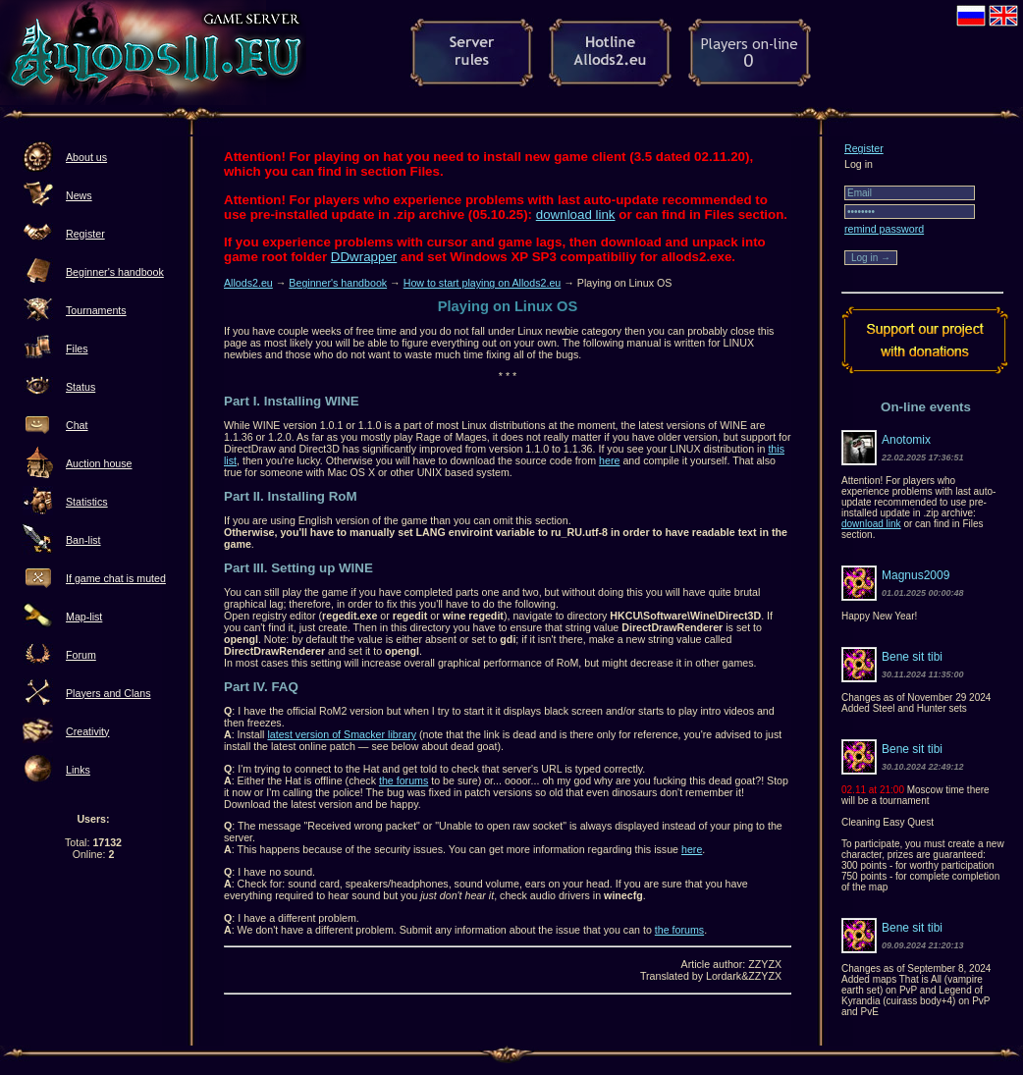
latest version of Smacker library (341, 734)
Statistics (87, 502)
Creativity (87, 731)
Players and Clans (108, 693)
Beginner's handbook (115, 272)
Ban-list (83, 540)
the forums (403, 780)
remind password (884, 229)
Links (78, 770)
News (79, 195)
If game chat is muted (116, 578)
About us (86, 157)
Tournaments (96, 310)
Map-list (84, 616)
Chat (77, 425)
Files (77, 348)
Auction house (99, 463)
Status (80, 387)
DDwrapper (364, 256)
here (609, 460)
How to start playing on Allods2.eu (483, 283)
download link (576, 214)
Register (85, 234)
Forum (81, 655)
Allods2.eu (248, 283)
